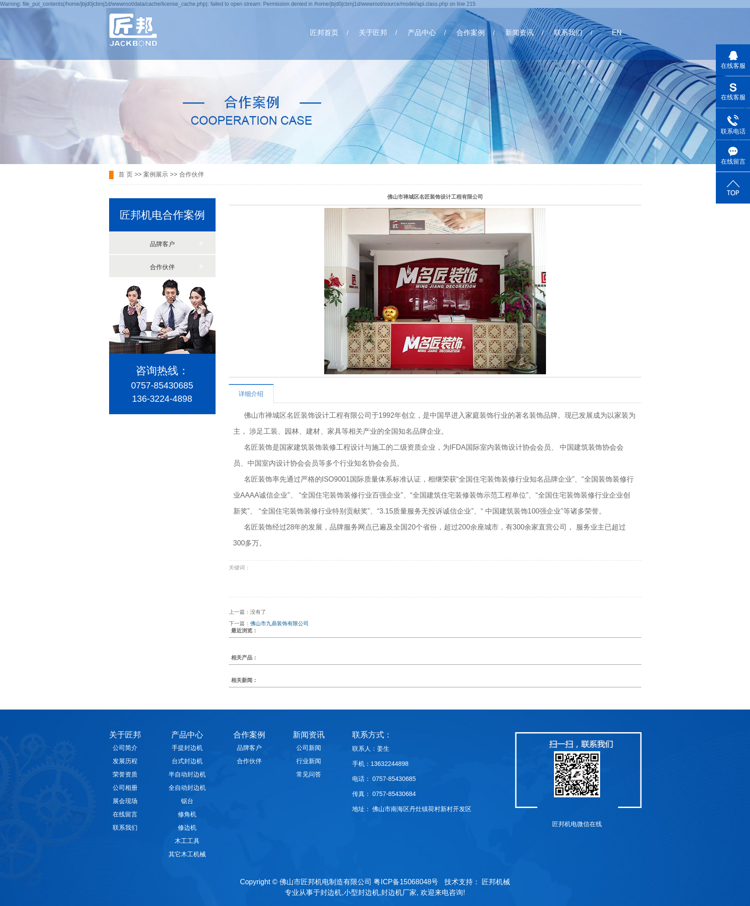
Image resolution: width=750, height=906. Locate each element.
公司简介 (125, 747)
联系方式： (372, 734)
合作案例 (470, 32)
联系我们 (568, 32)
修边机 (187, 827)
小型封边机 (361, 892)
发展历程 (125, 761)
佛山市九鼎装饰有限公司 (279, 623)
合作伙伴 (191, 174)
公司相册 (125, 787)
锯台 (187, 800)
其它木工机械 (187, 854)
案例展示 (155, 174)
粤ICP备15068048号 (405, 882)
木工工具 (187, 840)
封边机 (331, 892)
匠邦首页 (324, 32)
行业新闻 (308, 761)
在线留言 (125, 814)
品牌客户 (162, 244)
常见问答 (308, 774)
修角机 (187, 814)
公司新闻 (308, 747)
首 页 (125, 174)
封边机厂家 (398, 892)
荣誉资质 (125, 774)
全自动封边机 (187, 787)
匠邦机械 (496, 882)
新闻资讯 (519, 32)
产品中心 (422, 32)
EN (616, 32)
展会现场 (125, 800)
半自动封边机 (187, 774)
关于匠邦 (373, 32)
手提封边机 (187, 747)
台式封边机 (187, 761)
